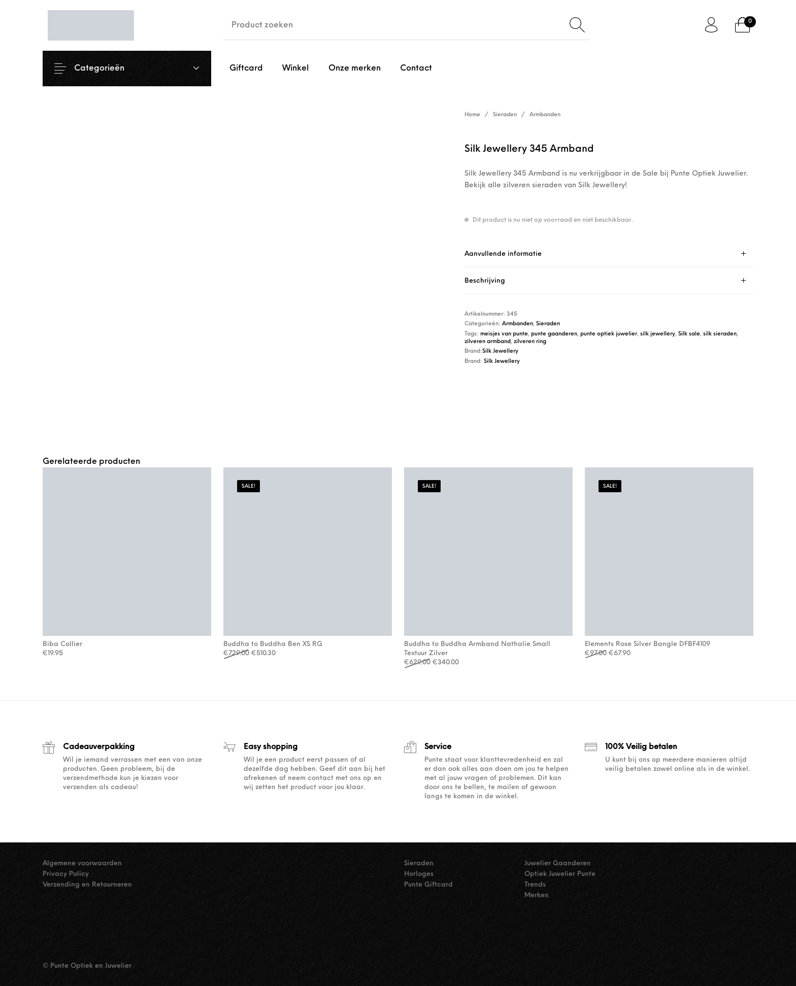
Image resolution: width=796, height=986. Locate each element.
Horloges (419, 874)
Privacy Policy (66, 874)
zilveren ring (530, 342)
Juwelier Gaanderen (557, 863)
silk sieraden (720, 334)
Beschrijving (485, 281)
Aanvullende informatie (503, 254)
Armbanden (544, 115)
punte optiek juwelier (608, 334)
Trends (535, 884)
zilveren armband (488, 342)
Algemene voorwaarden (82, 863)
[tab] (609, 254)
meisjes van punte (504, 334)
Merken (536, 895)
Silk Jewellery (500, 351)
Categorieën (105, 68)
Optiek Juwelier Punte (559, 874)
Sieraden (505, 115)
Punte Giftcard (428, 884)
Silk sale (689, 334)
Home (472, 115)
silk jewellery (657, 334)
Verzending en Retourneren (87, 884)
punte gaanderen (554, 334)
